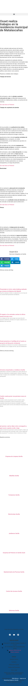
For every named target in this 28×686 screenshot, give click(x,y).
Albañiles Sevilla (14, 475)
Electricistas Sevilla (14, 514)
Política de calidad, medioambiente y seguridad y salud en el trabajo (14, 673)
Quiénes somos (14, 659)
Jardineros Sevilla (14, 533)
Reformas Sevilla (14, 610)
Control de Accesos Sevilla (14, 591)
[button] (14, 14)
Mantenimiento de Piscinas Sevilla (14, 572)
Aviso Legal (14, 670)
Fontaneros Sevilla (14, 495)
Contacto (14, 662)
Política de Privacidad (14, 667)
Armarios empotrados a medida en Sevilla (12, 370)
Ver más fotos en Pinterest (7, 104)
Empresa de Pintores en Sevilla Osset (14, 552)
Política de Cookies (14, 664)
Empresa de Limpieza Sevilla (13, 456)
